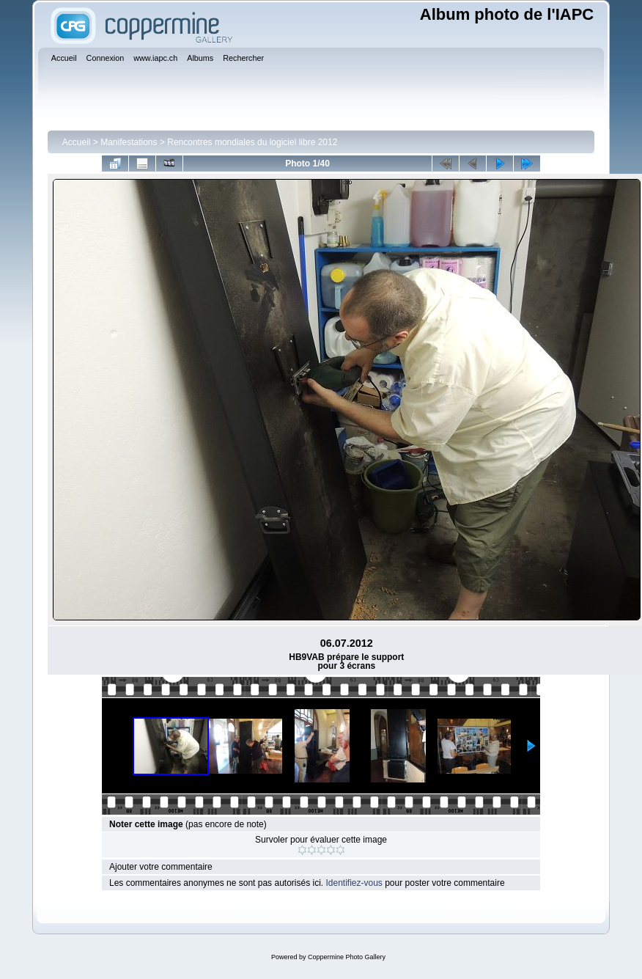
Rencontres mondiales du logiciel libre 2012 (252, 142)
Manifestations (128, 142)
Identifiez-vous (353, 883)
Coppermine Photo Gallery (346, 957)
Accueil (76, 142)
